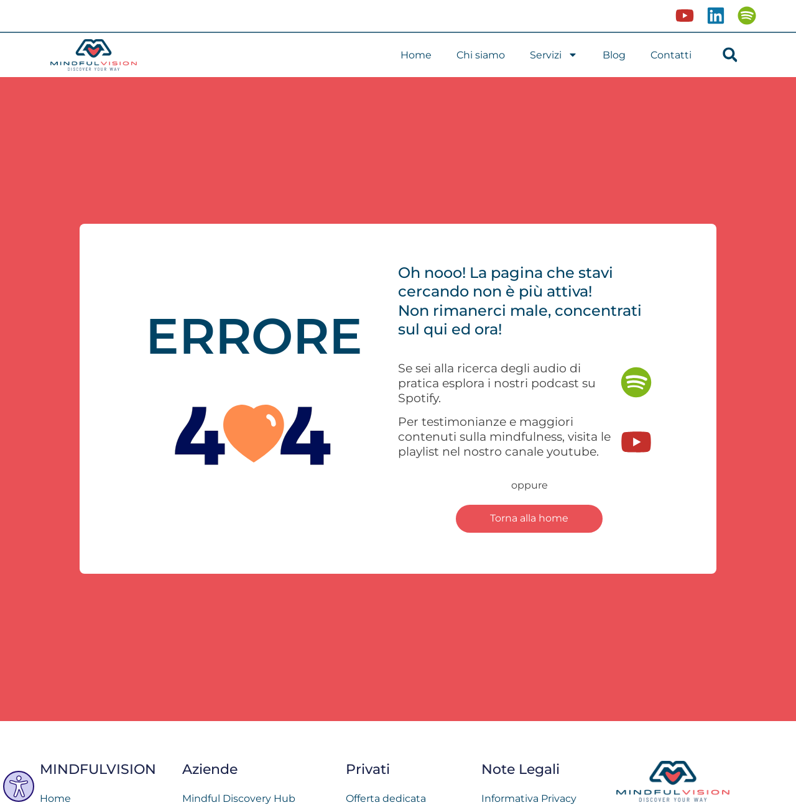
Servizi (554, 55)
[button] (729, 55)
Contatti (671, 55)
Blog (614, 55)
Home (416, 55)
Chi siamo (480, 55)
